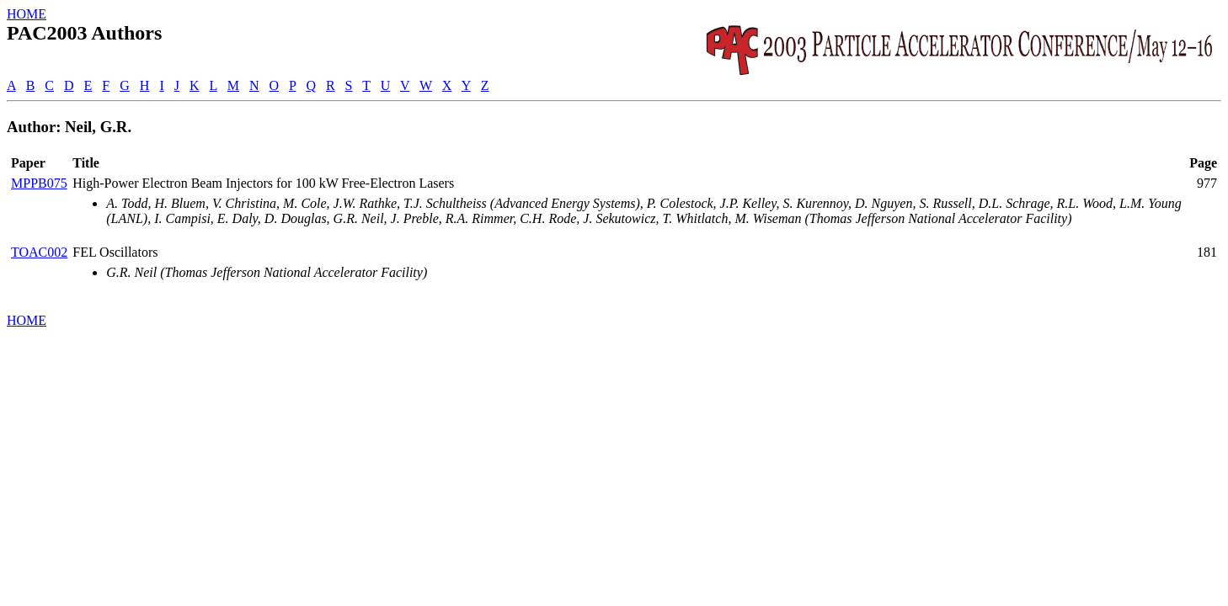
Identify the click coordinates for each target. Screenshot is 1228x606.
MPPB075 (39, 183)
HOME (26, 14)
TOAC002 (39, 252)
